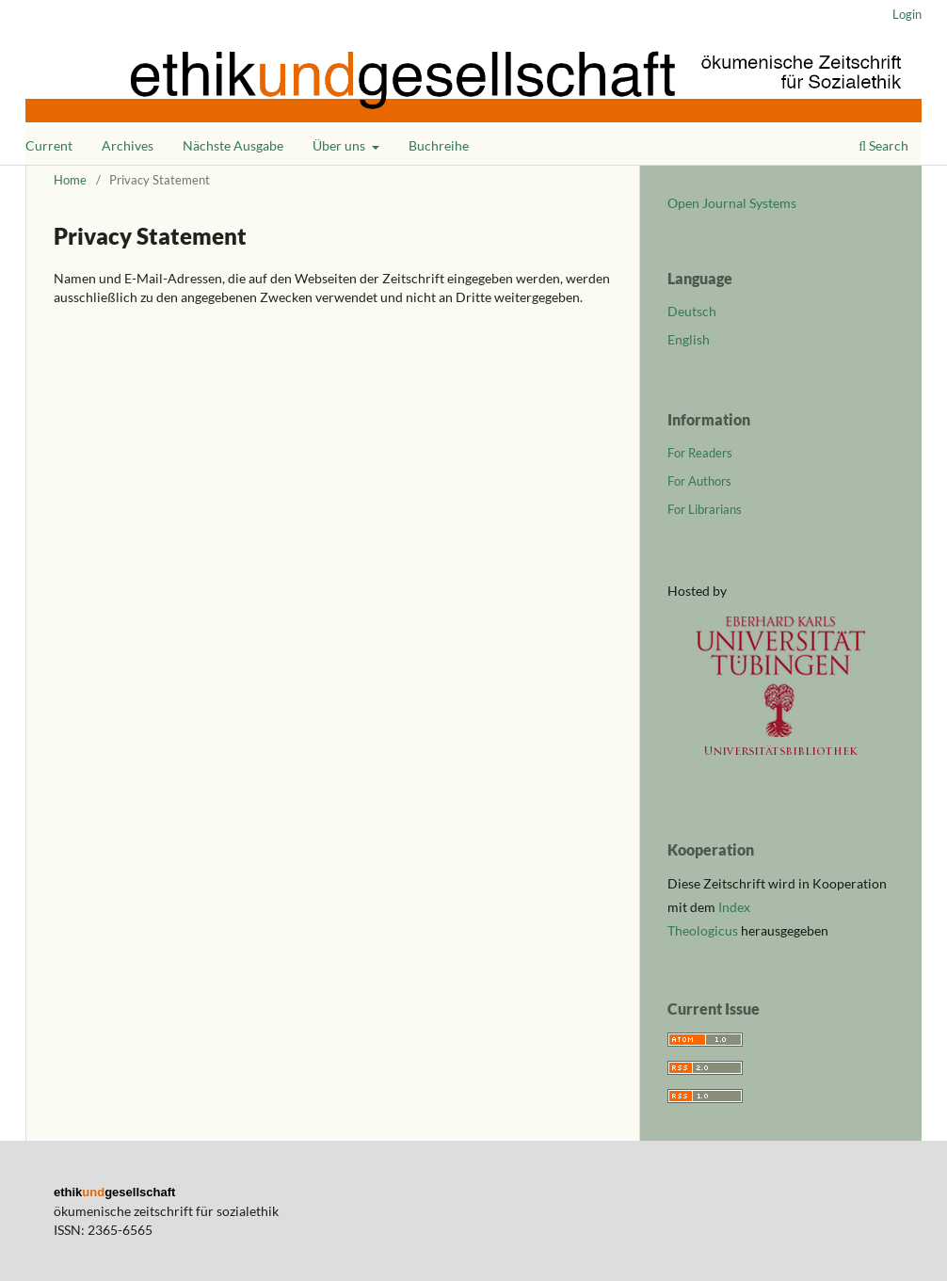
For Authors (699, 480)
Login (907, 14)
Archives (127, 145)
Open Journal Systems (731, 203)
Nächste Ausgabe (233, 145)
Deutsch (691, 311)
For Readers (699, 452)
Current (48, 145)
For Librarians (704, 509)
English (688, 339)
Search (883, 145)
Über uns (340, 145)
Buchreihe (439, 145)
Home (70, 179)
